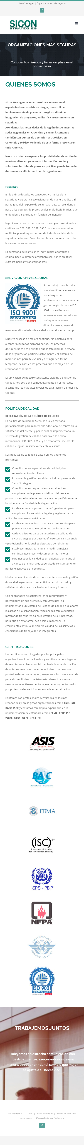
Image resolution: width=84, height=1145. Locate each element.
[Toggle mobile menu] (77, 24)
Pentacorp (59, 1117)
